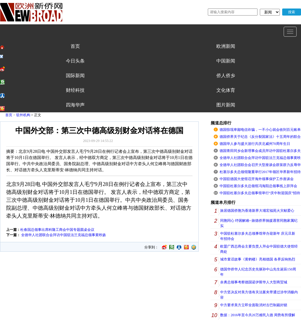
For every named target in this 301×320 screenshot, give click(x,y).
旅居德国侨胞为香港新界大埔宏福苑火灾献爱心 (257, 211)
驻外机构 (23, 115)
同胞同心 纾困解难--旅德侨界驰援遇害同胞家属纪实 (258, 223)
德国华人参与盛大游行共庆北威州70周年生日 (255, 144)
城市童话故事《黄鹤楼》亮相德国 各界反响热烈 (257, 259)
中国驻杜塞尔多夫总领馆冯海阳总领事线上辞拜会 (258, 186)
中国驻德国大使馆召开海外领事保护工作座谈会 (257, 179)
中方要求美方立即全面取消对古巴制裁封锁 (253, 305)
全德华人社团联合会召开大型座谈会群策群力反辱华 (260, 165)
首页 (8, 115)
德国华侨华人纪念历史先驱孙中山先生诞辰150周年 (258, 272)
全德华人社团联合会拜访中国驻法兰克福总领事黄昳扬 (63, 235)
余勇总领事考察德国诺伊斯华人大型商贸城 (253, 282)
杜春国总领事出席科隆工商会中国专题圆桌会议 (57, 230)
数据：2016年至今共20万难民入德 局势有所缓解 (257, 315)
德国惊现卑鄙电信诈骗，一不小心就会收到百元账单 (260, 130)
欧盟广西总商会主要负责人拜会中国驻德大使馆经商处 (259, 249)
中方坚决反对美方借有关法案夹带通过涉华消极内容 (259, 294)
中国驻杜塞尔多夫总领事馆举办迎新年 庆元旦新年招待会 (257, 236)
